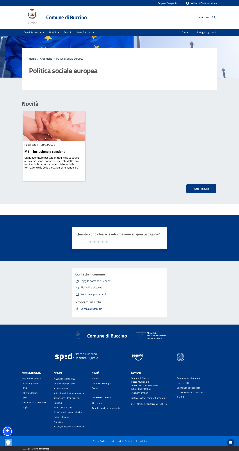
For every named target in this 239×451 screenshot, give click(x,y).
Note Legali (116, 441)
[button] (201, 3)
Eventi (95, 388)
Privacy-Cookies (100, 441)
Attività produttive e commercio (69, 393)
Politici (25, 397)
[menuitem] (186, 32)
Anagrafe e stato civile (64, 379)
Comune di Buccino (66, 17)
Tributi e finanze (61, 417)
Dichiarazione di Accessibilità (191, 392)
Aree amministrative (31, 378)
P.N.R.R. (180, 397)
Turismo (58, 403)
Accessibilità (141, 441)
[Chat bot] (230, 442)
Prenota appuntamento (188, 378)
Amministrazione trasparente (106, 408)
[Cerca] (214, 17)
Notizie (95, 378)
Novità (30, 103)
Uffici (24, 388)
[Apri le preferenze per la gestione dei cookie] (8, 442)
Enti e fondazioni (29, 393)
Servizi (58, 373)
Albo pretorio (98, 403)
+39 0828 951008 (139, 393)
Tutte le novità (201, 188)
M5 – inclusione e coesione (44, 151)
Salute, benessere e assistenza (69, 426)
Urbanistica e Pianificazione (67, 398)
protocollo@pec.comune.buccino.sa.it (149, 398)
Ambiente (59, 422)
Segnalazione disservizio (188, 387)
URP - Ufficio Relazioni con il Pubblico (149, 404)
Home (32, 59)
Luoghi (25, 407)
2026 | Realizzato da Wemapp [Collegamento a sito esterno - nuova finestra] (36, 448)
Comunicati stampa (101, 383)
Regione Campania (167, 3)
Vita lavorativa (61, 388)
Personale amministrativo (34, 402)
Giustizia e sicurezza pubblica (68, 412)
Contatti (136, 373)
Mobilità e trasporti (63, 407)
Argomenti (46, 59)
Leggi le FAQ (183, 383)
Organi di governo (30, 383)
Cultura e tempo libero (64, 383)
